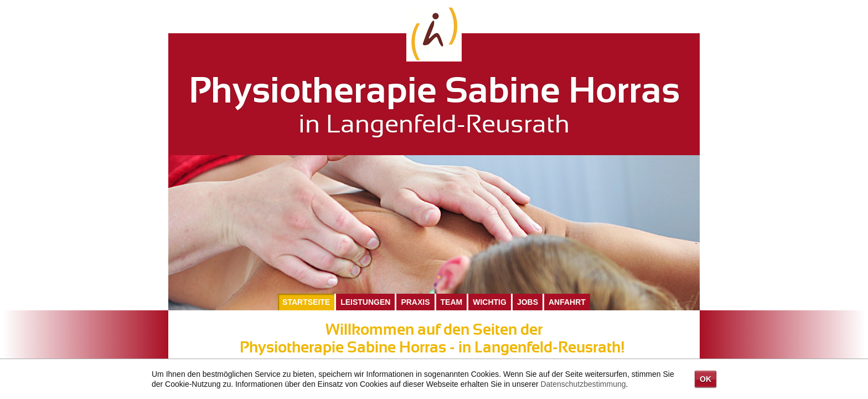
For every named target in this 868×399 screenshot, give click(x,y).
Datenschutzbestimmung (583, 384)
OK (705, 379)
